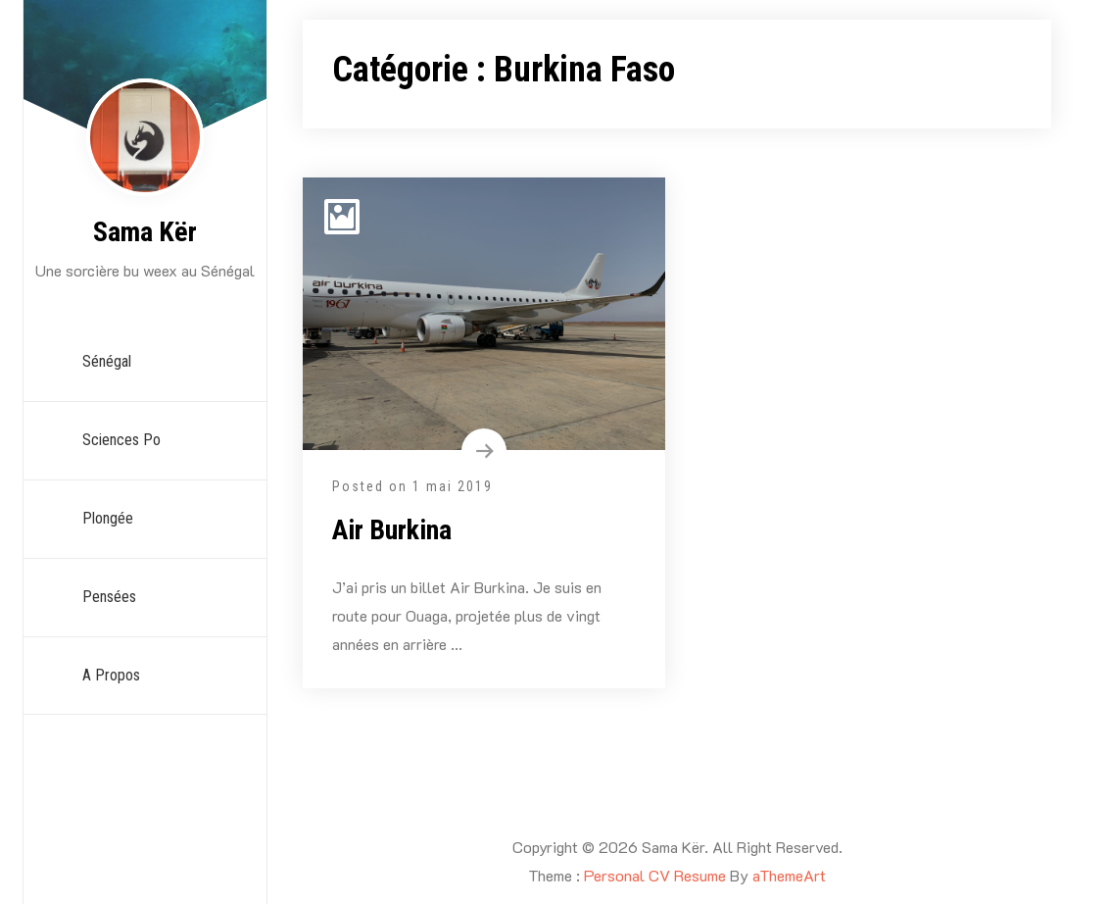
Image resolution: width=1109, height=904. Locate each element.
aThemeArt (789, 875)
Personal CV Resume (655, 875)
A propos (111, 675)
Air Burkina (392, 530)
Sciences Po (121, 439)
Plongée (107, 518)
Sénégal (106, 361)
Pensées (109, 596)
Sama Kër (145, 232)
